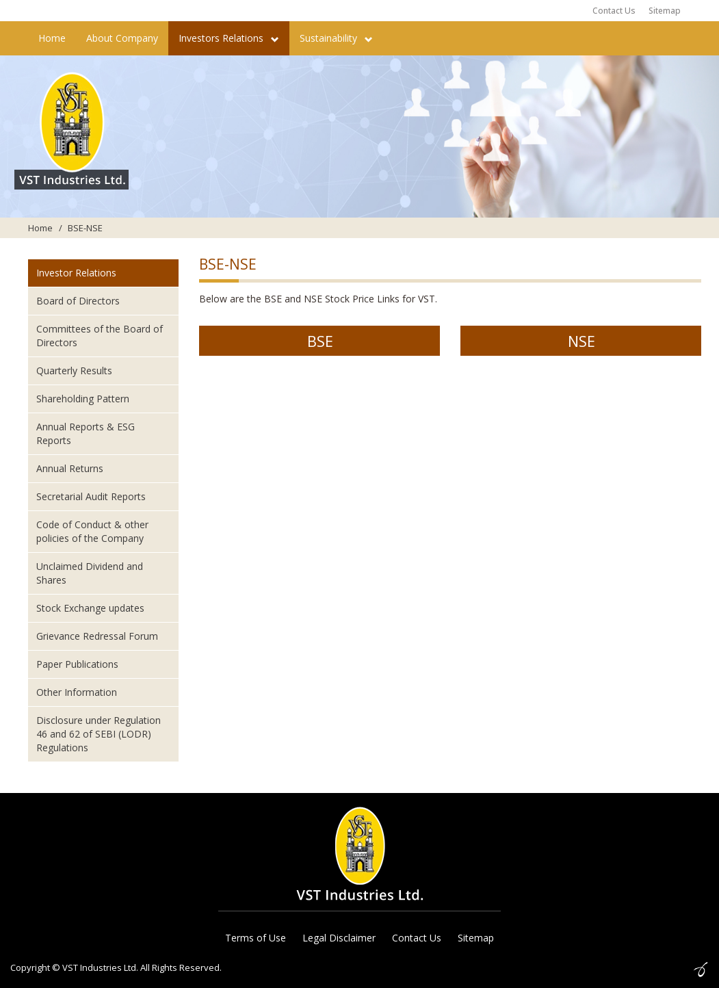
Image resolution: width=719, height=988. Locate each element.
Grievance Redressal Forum (97, 635)
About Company (122, 37)
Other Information (76, 692)
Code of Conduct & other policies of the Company (92, 531)
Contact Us (614, 10)
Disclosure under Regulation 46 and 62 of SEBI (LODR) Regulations (98, 734)
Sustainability (336, 37)
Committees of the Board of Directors (99, 335)
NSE (581, 340)
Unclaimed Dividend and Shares (89, 573)
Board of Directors (78, 300)
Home (52, 37)
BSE (320, 340)
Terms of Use (255, 937)
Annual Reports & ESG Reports (85, 433)
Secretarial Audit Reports (91, 496)
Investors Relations (229, 37)
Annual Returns (69, 468)
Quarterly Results (74, 370)
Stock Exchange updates (90, 607)
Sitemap (665, 10)
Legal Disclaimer (339, 937)
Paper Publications (77, 664)
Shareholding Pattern (82, 398)
